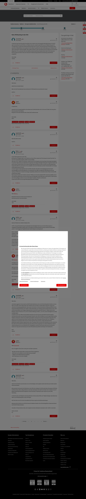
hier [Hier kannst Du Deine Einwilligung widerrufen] (39, 251)
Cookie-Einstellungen (34, 281)
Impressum (43, 281)
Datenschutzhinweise (23, 281)
